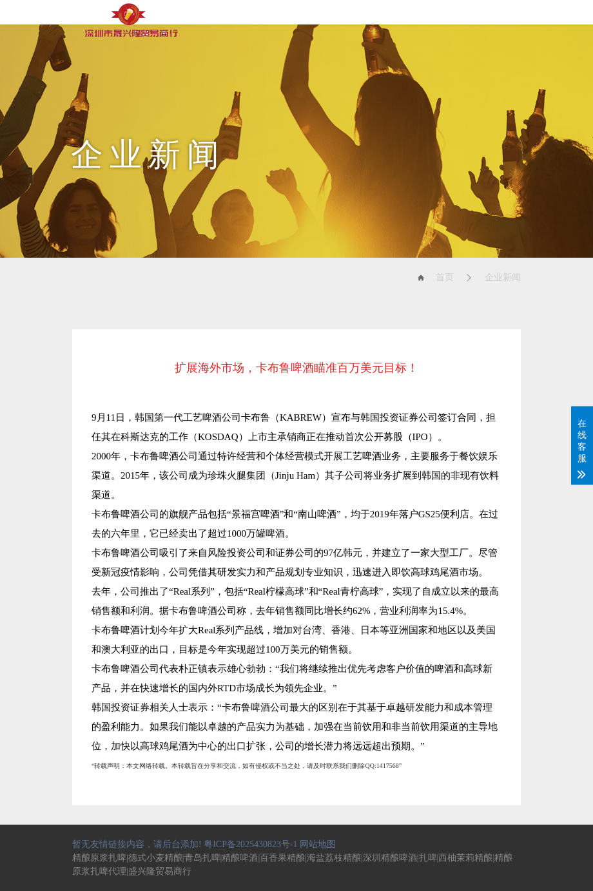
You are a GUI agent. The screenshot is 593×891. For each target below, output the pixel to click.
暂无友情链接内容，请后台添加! (137, 844)
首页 (445, 277)
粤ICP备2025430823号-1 (250, 844)
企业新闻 (503, 277)
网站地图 (318, 844)
